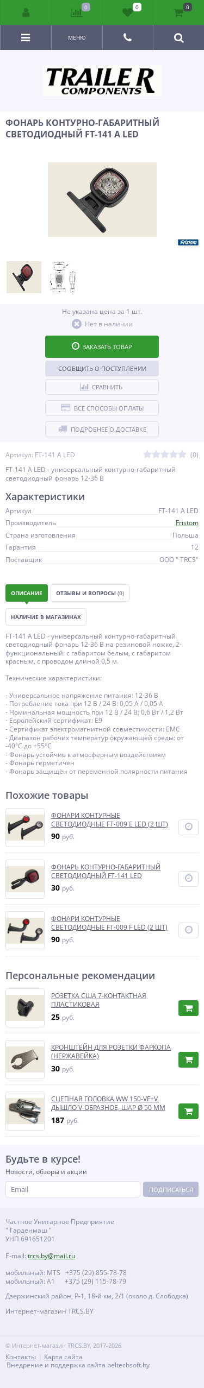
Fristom (187, 522)
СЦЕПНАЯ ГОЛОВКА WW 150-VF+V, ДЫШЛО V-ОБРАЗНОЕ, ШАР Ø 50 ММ (108, 1103)
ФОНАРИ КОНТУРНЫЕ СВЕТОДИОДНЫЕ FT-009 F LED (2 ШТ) (109, 922)
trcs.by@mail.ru (51, 1255)
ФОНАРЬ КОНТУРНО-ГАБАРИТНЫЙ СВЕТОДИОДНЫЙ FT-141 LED (105, 871)
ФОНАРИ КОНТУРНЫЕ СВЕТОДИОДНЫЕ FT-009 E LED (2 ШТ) (109, 819)
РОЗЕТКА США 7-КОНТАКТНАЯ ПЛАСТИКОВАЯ (98, 1000)
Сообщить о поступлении (102, 368)
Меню (77, 37)
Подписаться (171, 1189)
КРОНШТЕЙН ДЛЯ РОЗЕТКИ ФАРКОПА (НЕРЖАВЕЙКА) (111, 1051)
